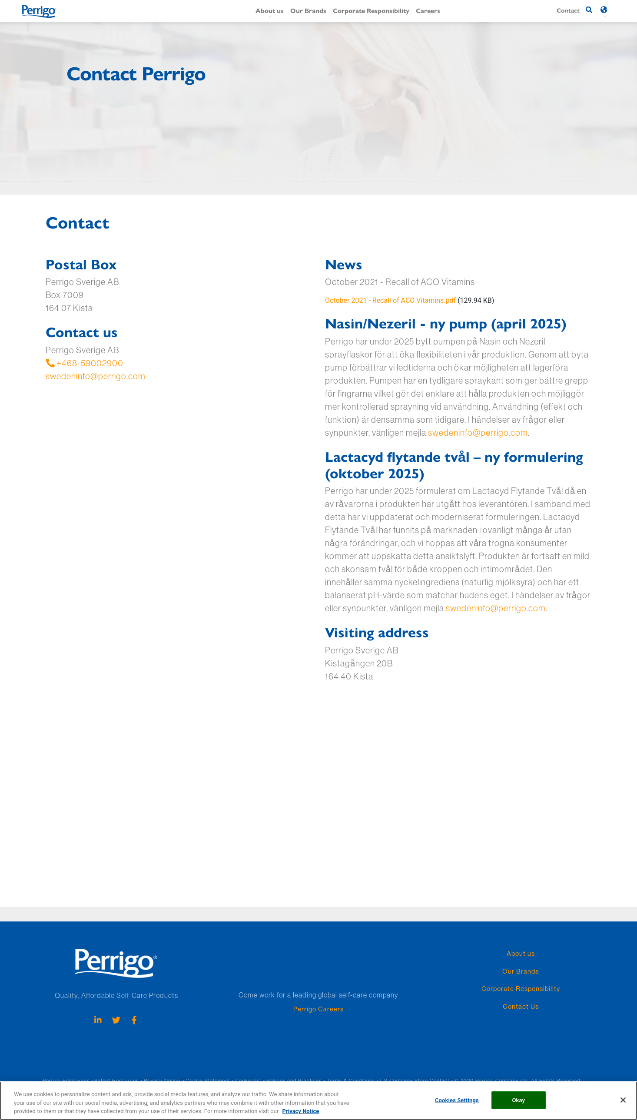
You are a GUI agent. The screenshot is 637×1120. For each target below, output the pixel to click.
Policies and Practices (294, 1080)
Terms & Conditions (351, 1080)
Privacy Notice (162, 1080)
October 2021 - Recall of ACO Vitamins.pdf (390, 300)
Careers (428, 10)
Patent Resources (116, 1080)
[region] (318, 1100)
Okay (518, 1100)
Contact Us (521, 1006)
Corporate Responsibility (371, 10)
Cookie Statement (208, 1080)
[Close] (623, 1100)
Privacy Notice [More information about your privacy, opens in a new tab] (300, 1111)
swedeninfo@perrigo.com (96, 376)
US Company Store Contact (414, 1080)
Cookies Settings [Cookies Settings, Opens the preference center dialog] (457, 1100)
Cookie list (248, 1080)
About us (269, 10)
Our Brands (308, 10)
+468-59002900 (84, 363)
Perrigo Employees (66, 1080)
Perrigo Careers (318, 1009)
